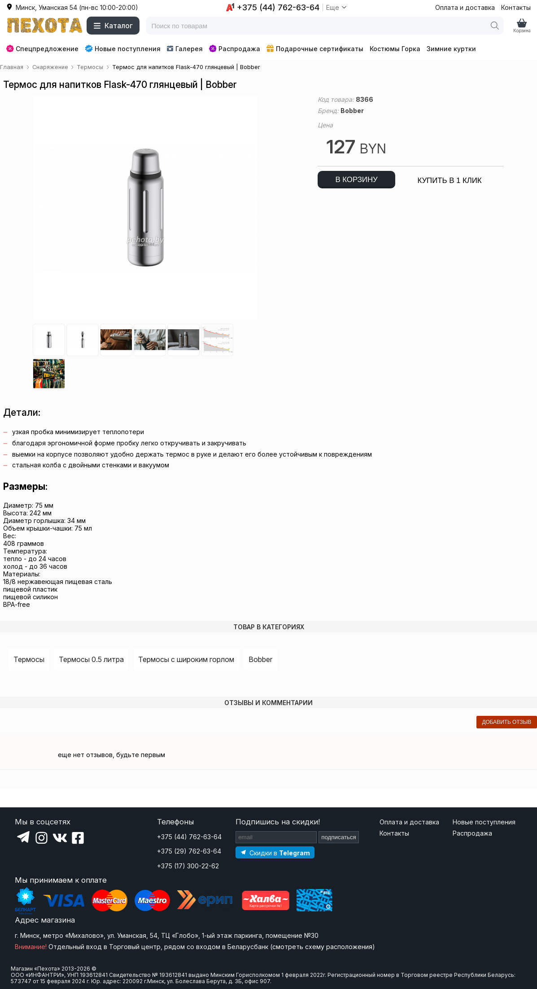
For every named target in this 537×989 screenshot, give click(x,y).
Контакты (516, 7)
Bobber (260, 659)
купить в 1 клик (449, 180)
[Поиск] (495, 26)
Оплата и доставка (465, 7)
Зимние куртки (451, 48)
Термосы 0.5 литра (91, 659)
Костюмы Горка (395, 48)
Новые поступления (123, 48)
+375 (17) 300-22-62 (188, 866)
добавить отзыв (506, 722)
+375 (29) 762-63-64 (189, 851)
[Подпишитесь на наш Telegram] (275, 852)
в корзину (356, 179)
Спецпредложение (42, 48)
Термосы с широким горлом (186, 659)
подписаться (338, 837)
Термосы (28, 659)
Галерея (184, 48)
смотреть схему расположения (322, 946)
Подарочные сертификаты (314, 48)
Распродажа (234, 48)
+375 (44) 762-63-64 (189, 837)
